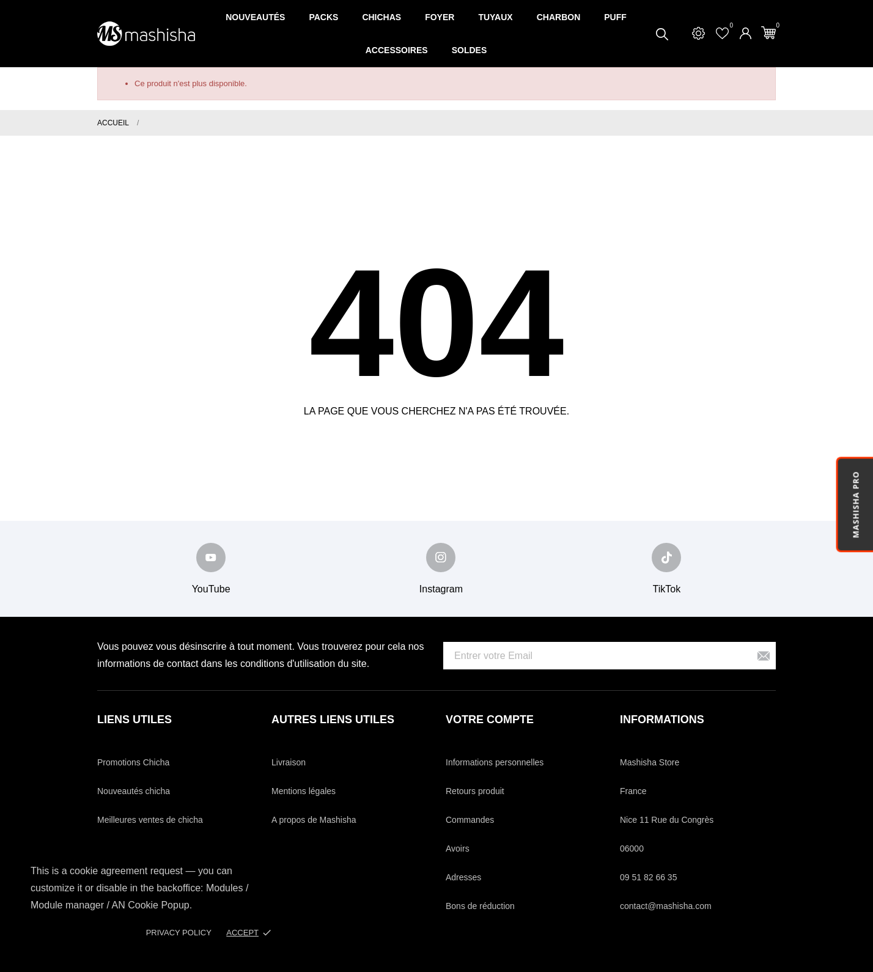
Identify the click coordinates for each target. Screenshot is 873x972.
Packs (323, 17)
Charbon (559, 17)
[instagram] (440, 557)
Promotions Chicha (133, 762)
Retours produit (475, 791)
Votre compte (490, 719)
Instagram (441, 589)
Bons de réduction (480, 906)
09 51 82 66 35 (648, 877)
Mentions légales (303, 791)
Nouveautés (255, 17)
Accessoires (397, 50)
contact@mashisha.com (666, 906)
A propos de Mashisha (313, 820)
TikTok (667, 589)
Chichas (381, 17)
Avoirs (458, 848)
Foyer (439, 17)
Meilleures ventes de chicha (150, 820)
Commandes (470, 820)
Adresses (463, 877)
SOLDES (469, 50)
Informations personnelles (494, 762)
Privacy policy (179, 932)
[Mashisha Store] (146, 34)
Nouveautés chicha (133, 791)
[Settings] (698, 33)
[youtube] (211, 557)
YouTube (211, 589)
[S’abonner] (763, 655)
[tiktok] (666, 557)
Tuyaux (495, 17)
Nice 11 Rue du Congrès (666, 820)
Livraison (288, 762)
